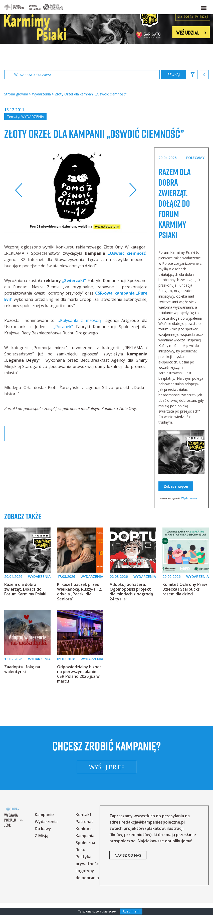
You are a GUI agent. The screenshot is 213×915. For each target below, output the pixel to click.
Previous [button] (19, 202)
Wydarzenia (32, 116)
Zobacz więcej (176, 498)
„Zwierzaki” (74, 293)
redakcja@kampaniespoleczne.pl (160, 834)
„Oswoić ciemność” (127, 266)
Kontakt (91, 827)
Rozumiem (131, 911)
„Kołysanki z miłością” (80, 333)
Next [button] (132, 202)
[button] (203, 7)
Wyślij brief (106, 779)
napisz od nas (135, 873)
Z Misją (49, 848)
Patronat (92, 834)
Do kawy (50, 841)
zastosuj (173, 74)
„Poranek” (63, 339)
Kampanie (51, 827)
